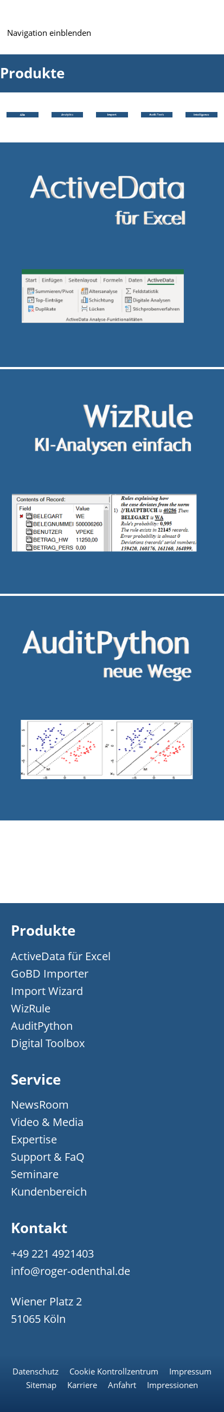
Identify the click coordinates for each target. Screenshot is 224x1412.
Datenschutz (35, 1371)
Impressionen (172, 1384)
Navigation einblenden (49, 32)
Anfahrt (122, 1384)
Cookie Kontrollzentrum (113, 1371)
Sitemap (41, 1384)
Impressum (190, 1371)
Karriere (82, 1384)
